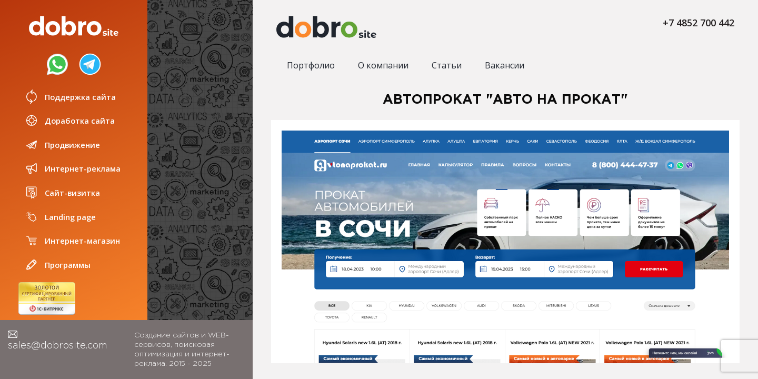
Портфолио (311, 65)
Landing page (60, 217)
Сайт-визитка (62, 193)
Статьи (447, 65)
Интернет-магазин (71, 241)
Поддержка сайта (70, 97)
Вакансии (504, 65)
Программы (57, 265)
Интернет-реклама (72, 168)
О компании (383, 65)
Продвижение (62, 145)
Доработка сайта (69, 121)
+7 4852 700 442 (698, 22)
